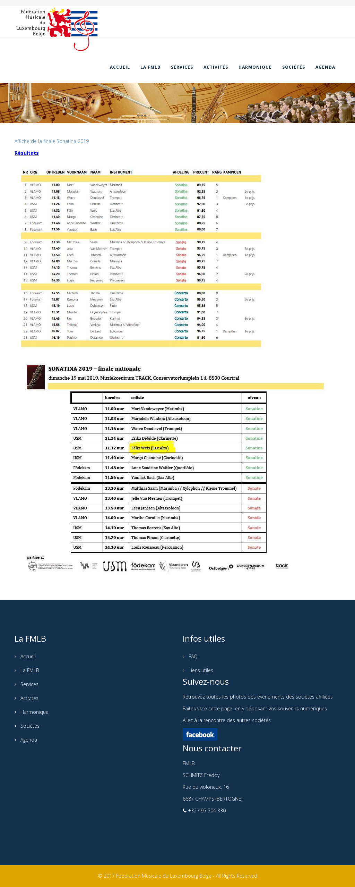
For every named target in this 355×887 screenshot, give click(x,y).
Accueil (120, 67)
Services (182, 67)
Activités (216, 67)
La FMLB (150, 67)
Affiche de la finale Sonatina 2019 (52, 141)
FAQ (192, 656)
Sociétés (293, 67)
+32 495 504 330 (206, 810)
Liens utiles (200, 670)
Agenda (325, 67)
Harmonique (255, 67)
